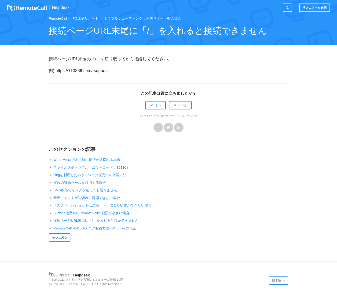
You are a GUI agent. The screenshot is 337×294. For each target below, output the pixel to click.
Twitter (168, 127)
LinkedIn (178, 127)
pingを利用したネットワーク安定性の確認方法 (90, 175)
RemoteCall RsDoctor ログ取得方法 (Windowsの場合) (95, 228)
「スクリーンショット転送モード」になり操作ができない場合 (102, 205)
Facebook (158, 127)
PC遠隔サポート (86, 18)
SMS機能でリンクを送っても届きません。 (87, 190)
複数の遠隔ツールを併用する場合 (79, 183)
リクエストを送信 (314, 7)
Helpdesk (61, 7)
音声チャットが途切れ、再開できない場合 (86, 198)
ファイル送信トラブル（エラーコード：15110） (91, 167)
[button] (155, 105)
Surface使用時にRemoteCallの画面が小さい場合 (91, 213)
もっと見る (59, 237)
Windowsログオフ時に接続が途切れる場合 (86, 160)
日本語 (277, 280)
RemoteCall (58, 18)
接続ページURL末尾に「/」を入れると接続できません (96, 220)
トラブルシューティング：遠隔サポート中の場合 (142, 18)
